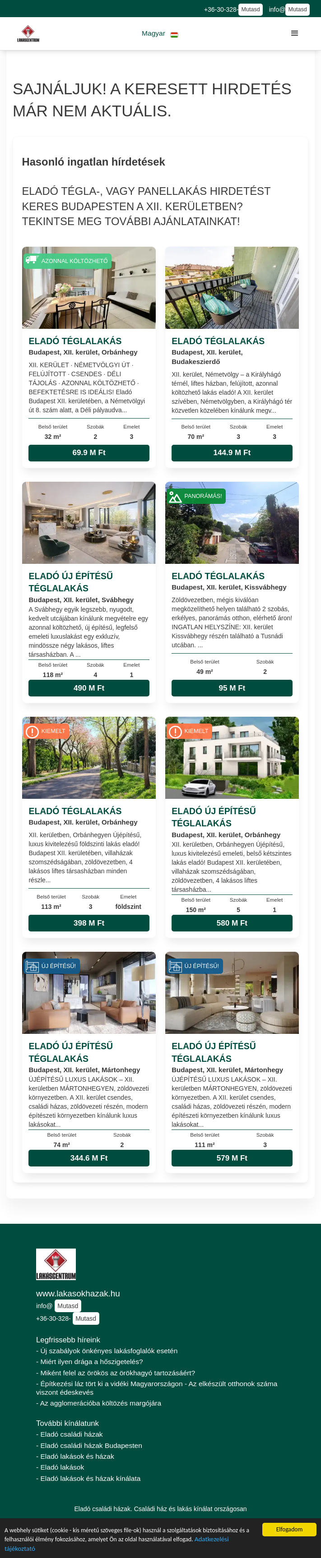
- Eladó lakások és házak (75, 1456)
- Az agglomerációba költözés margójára (98, 1403)
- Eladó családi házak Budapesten (89, 1445)
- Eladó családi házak (69, 1434)
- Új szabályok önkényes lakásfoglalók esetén (106, 1351)
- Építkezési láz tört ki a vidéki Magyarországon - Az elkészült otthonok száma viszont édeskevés (156, 1388)
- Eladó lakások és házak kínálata (88, 1478)
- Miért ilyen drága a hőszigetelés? (89, 1361)
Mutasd (250, 9)
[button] (160, 33)
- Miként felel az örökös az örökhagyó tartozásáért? (115, 1373)
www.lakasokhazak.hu (78, 1293)
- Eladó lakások (60, 1467)
